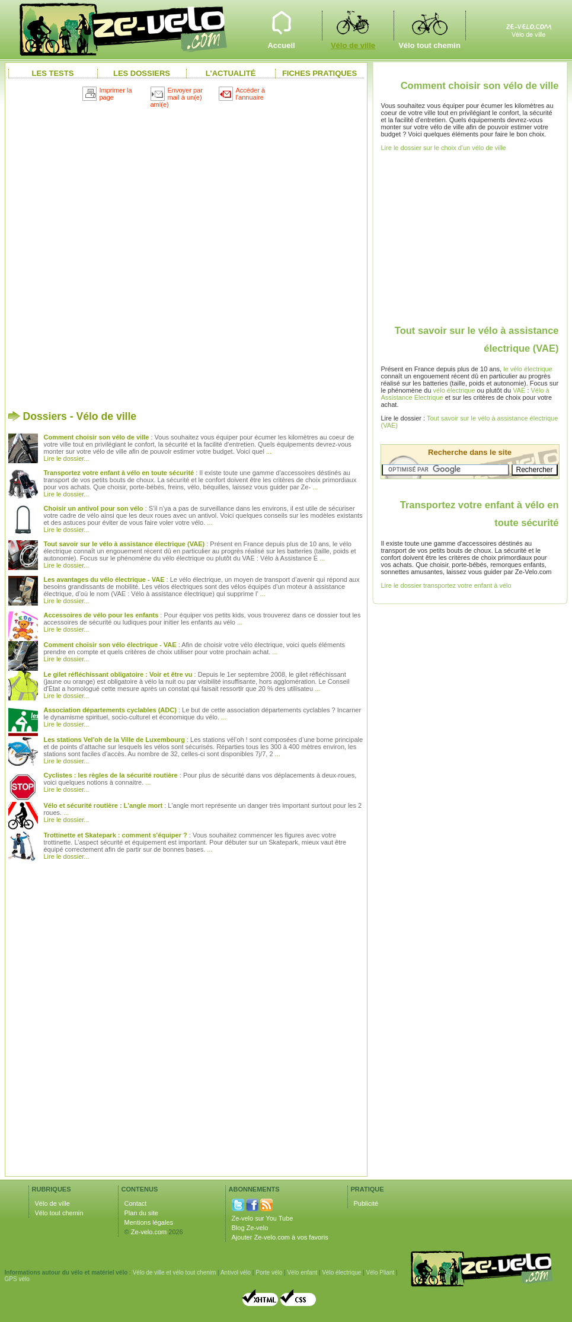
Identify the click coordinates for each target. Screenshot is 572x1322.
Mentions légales (149, 1222)
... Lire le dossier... (67, 816)
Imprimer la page (107, 94)
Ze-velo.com (149, 1231)
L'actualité (231, 73)
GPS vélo (17, 1279)
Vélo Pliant (380, 1272)
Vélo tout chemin (429, 25)
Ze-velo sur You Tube (262, 1218)
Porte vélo (268, 1272)
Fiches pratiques (319, 73)
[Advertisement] (148, 253)
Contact (135, 1203)
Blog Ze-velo (250, 1227)
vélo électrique (454, 390)
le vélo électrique (527, 368)
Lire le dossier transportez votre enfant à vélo (446, 585)
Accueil (281, 25)
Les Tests (53, 73)
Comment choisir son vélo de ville (480, 85)
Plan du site (141, 1212)
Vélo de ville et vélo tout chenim (174, 1272)
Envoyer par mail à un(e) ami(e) (177, 97)
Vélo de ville (353, 25)
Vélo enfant (302, 1272)
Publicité (366, 1203)
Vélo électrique (341, 1272)
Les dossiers (141, 73)
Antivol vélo (236, 1272)
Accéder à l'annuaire (242, 94)
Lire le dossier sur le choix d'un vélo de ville (443, 147)
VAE (519, 390)
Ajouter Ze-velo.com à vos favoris (280, 1237)
